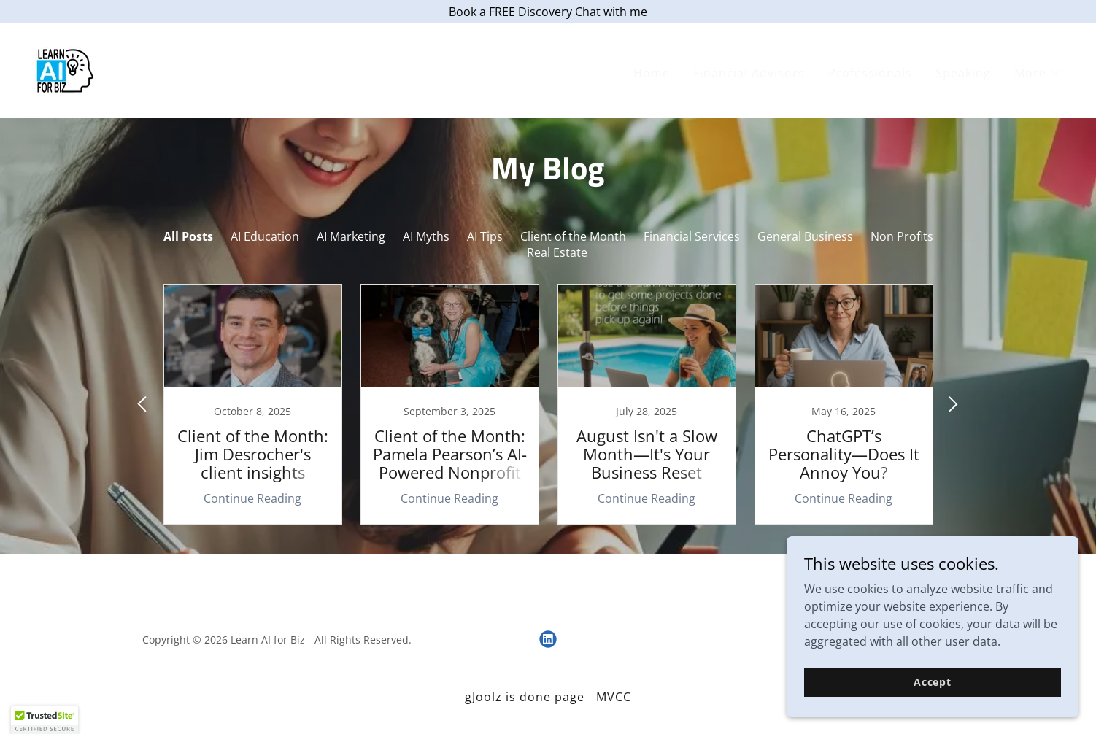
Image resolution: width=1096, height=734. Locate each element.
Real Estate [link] (557, 252)
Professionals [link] (870, 73)
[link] (65, 69)
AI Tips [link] (485, 236)
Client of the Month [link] (573, 236)
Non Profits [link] (902, 236)
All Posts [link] (188, 236)
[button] (1037, 74)
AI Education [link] (265, 236)
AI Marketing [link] (351, 236)
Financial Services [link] (692, 236)
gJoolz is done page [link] (524, 697)
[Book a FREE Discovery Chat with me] (548, 11)
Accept (933, 682)
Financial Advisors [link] (749, 73)
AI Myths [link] (426, 236)
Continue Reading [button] (252, 498)
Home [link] (651, 73)
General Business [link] (805, 236)
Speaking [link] (963, 73)
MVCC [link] (613, 697)
